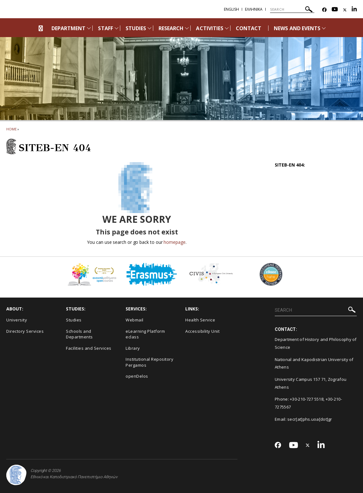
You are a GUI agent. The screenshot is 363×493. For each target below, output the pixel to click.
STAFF (105, 28)
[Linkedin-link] (354, 10)
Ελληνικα (254, 9)
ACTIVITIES (209, 28)
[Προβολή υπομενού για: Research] (186, 28)
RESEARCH (171, 28)
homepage (174, 242)
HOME (11, 129)
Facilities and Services (88, 348)
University (16, 320)
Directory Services (25, 331)
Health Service (200, 320)
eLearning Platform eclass (145, 334)
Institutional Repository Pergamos (149, 362)
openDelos (137, 376)
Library (133, 348)
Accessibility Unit (202, 331)
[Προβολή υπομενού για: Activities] (226, 28)
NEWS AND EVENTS (297, 28)
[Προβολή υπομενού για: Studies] (149, 28)
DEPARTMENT (68, 28)
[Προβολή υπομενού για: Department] (88, 28)
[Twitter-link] (345, 10)
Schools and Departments (79, 334)
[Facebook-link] (324, 10)
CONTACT (248, 28)
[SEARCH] (292, 9)
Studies (74, 320)
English (231, 9)
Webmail (135, 320)
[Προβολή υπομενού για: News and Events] (323, 28)
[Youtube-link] (335, 10)
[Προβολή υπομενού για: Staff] (116, 28)
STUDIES (136, 28)
